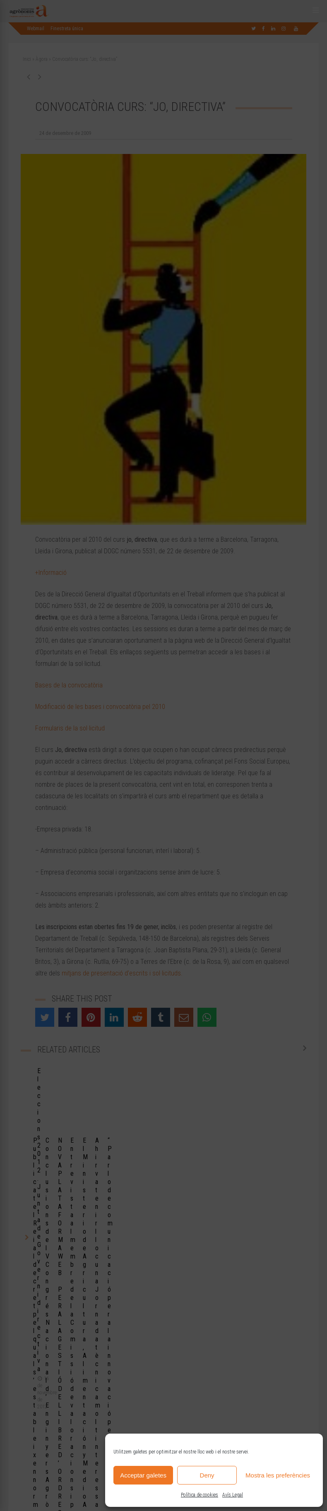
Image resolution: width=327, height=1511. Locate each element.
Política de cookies (199, 1495)
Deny (207, 1475)
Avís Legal (232, 1495)
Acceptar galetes (143, 1475)
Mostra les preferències (277, 1475)
